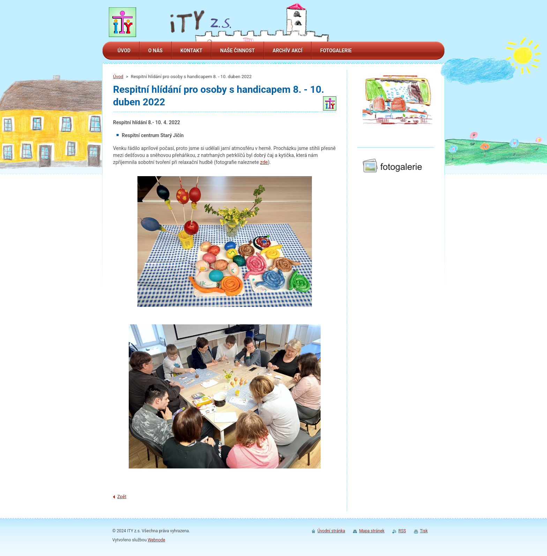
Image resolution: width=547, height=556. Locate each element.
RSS (402, 530)
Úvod (118, 76)
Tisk (424, 530)
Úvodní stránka (331, 530)
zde (264, 162)
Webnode (156, 540)
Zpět (121, 496)
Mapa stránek (371, 530)
